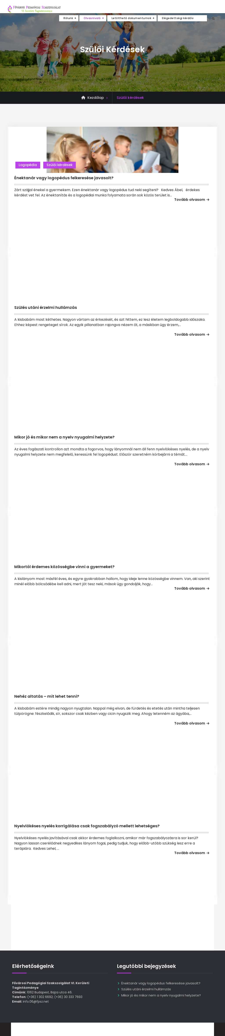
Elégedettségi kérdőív (178, 18)
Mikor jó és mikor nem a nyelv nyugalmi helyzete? (64, 437)
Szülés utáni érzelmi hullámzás (45, 307)
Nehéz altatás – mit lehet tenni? (46, 696)
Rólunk (68, 18)
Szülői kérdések (60, 165)
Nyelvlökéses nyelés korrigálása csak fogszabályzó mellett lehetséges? (87, 826)
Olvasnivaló (92, 18)
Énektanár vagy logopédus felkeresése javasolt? (63, 178)
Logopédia (28, 165)
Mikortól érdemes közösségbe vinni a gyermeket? (64, 566)
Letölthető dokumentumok (131, 18)
